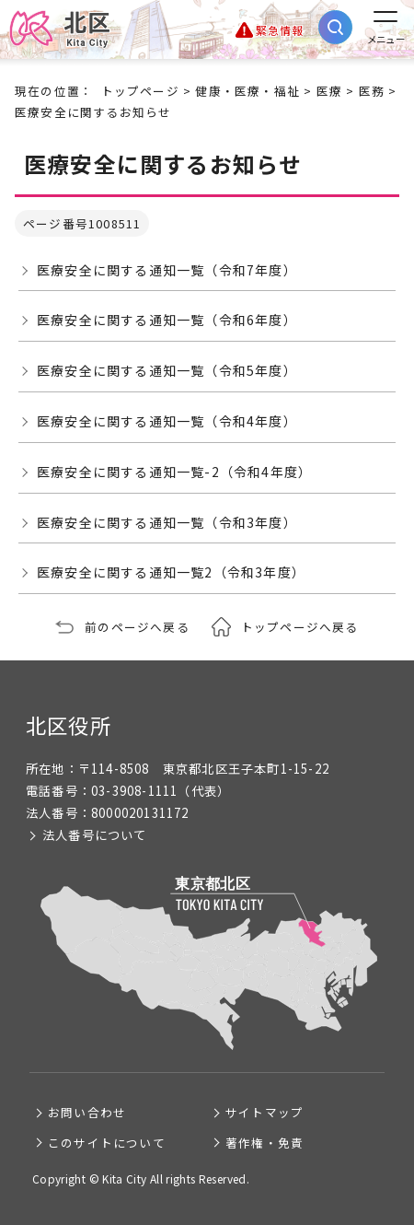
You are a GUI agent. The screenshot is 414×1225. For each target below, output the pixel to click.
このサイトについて (107, 1142)
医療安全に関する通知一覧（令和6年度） (167, 319)
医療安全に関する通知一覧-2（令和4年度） (174, 471)
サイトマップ (264, 1112)
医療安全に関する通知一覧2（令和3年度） (171, 572)
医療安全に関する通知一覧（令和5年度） (167, 370)
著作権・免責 (264, 1142)
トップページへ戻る (300, 627)
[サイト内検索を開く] (335, 27)
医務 (372, 90)
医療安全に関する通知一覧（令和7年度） (167, 270)
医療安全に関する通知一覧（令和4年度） (167, 421)
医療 (329, 90)
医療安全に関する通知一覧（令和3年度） (167, 522)
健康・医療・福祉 (247, 90)
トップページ (140, 90)
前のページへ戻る (137, 627)
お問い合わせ (87, 1112)
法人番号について (94, 835)
